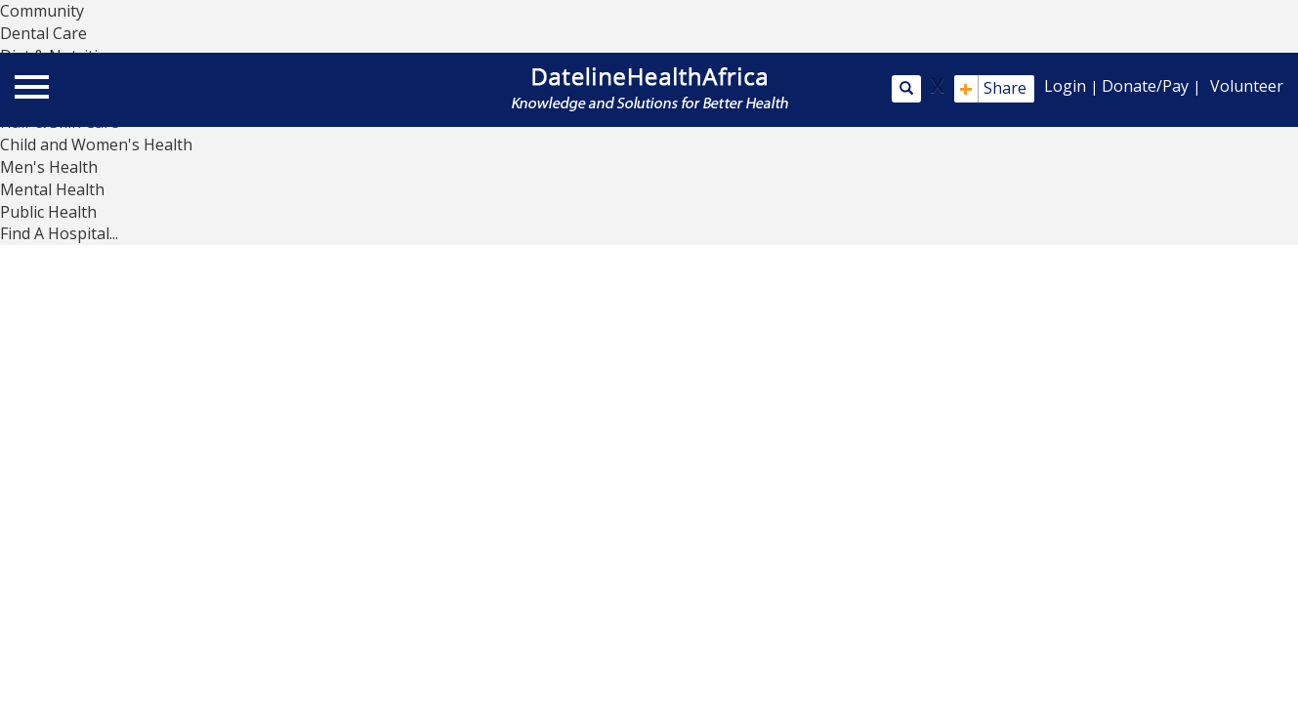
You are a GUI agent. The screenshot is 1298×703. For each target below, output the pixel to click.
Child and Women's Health (96, 144)
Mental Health (52, 189)
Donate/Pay (1145, 86)
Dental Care (43, 33)
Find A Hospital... (59, 233)
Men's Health (49, 167)
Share (992, 89)
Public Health (48, 212)
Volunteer (1246, 86)
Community (42, 10)
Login (1065, 86)
